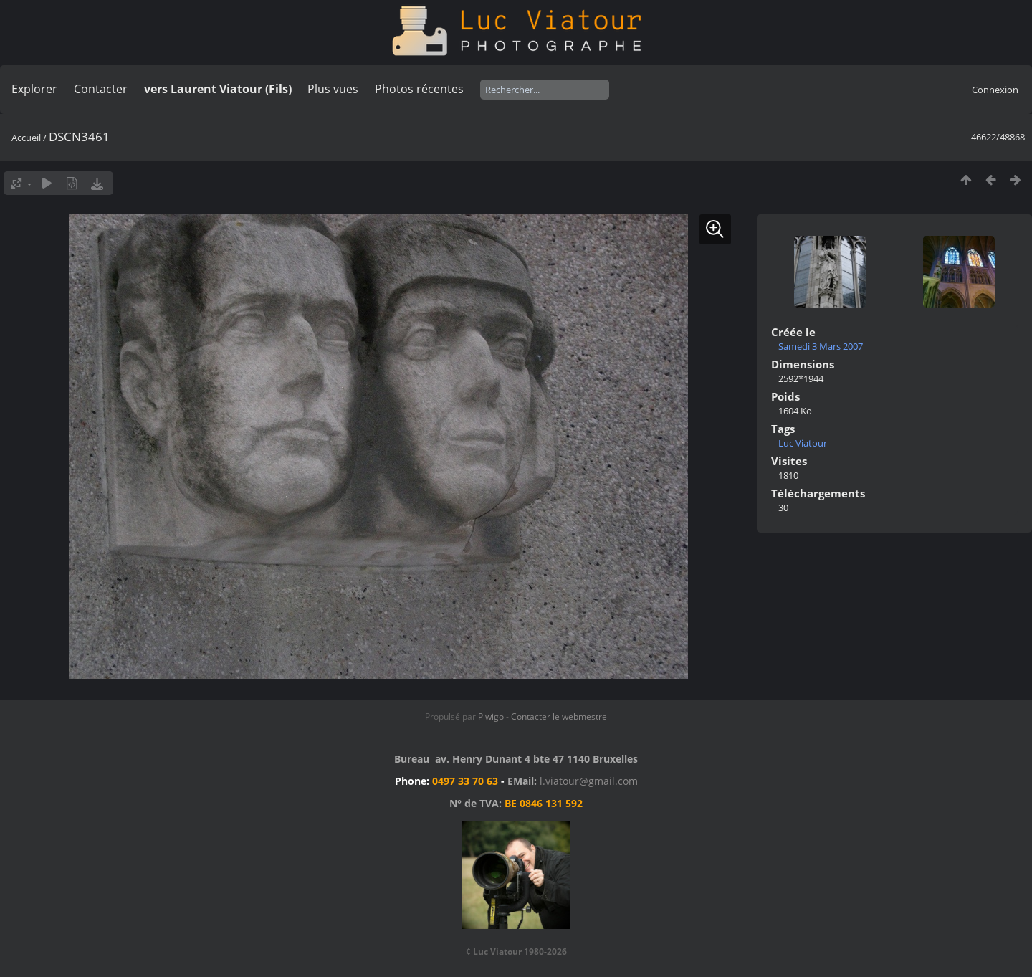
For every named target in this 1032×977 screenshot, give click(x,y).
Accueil (26, 137)
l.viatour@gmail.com (589, 781)
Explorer (34, 89)
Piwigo (491, 716)
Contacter (101, 89)
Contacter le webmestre (559, 716)
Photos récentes (419, 89)
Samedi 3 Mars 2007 (820, 346)
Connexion (995, 89)
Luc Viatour (802, 443)
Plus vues (332, 89)
